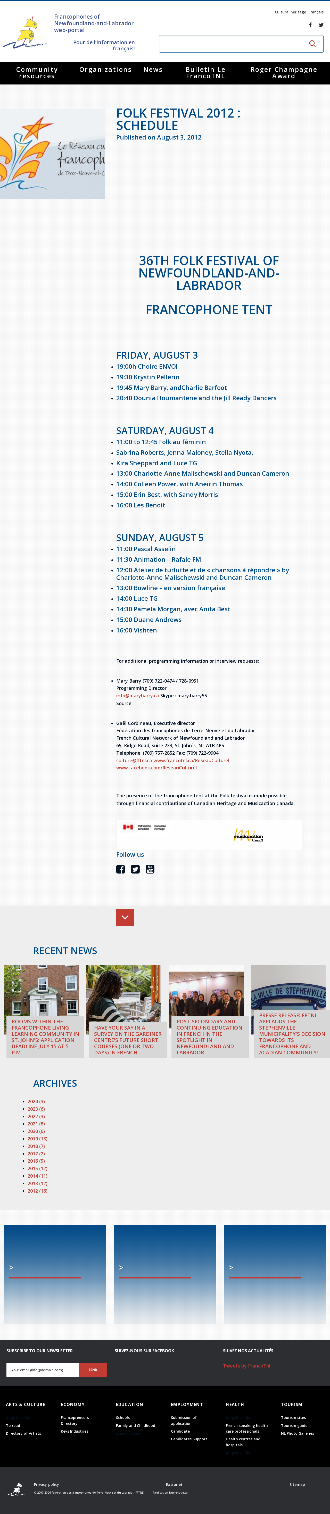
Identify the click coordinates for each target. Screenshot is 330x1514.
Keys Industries (74, 1431)
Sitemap (297, 1484)
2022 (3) (36, 1116)
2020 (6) (36, 1131)
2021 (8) (36, 1124)
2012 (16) (37, 1191)
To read (13, 1425)
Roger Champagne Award (284, 72)
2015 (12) (37, 1168)
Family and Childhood (135, 1425)
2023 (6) (36, 1109)
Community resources (37, 72)
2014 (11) (37, 1176)
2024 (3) (36, 1101)
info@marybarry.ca (137, 695)
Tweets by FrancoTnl (246, 1366)
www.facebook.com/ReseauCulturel (156, 767)
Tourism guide (294, 1425)
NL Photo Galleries (297, 1433)
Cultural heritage (290, 12)
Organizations (105, 69)
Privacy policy (46, 1484)
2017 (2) (36, 1153)
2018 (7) (36, 1146)
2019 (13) (37, 1139)
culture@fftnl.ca (134, 760)
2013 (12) (37, 1183)
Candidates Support (189, 1438)
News (153, 69)
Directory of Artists (23, 1433)
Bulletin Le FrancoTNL (206, 72)
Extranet (174, 1484)
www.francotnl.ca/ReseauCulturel (191, 760)
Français (316, 12)
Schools (123, 1417)
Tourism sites (293, 1417)
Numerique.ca (178, 1492)
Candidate (180, 1431)
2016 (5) (36, 1161)
